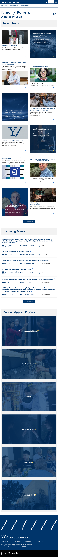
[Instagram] (9, 553)
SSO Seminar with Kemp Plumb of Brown (15, 251)
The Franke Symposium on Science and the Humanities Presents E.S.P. (25, 260)
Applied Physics (24, 5)
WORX (24, 546)
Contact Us (39, 541)
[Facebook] (1, 553)
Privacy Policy (17, 541)
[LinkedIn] (17, 553)
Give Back (28, 541)
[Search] (46, 2)
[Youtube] (13, 553)
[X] (5, 553)
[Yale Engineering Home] (12, 1)
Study (6, 5)
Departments (14, 5)
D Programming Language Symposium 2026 (16, 269)
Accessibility (5, 541)
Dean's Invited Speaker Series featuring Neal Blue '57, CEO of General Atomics (27, 279)
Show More (29, 221)
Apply (51, 2)
